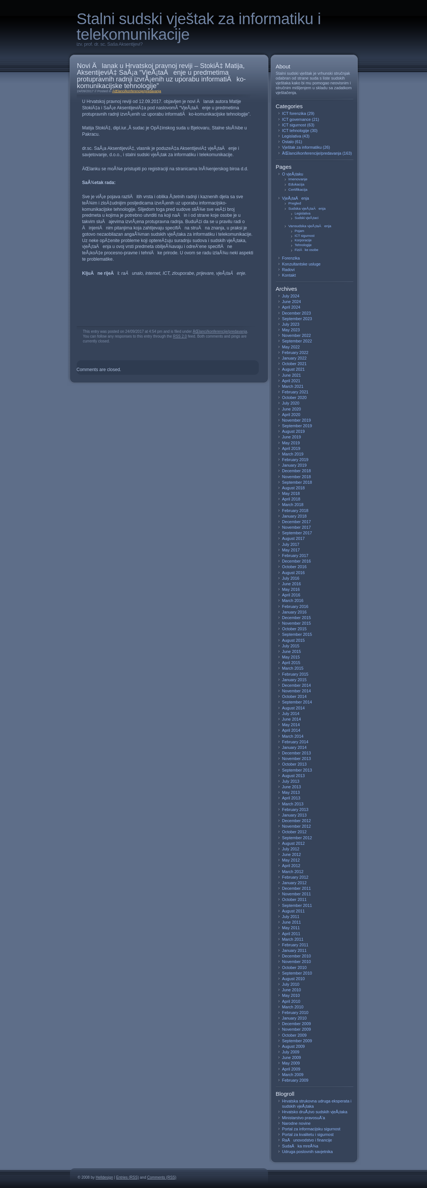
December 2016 (296, 561)
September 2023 (297, 318)
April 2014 (291, 730)
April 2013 (291, 798)
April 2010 (291, 1001)
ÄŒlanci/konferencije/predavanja (136, 91)
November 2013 (296, 758)
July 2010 (291, 984)
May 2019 (291, 443)
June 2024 (291, 301)
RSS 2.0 (180, 336)
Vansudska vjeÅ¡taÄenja (310, 226)
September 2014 (297, 702)
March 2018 (293, 504)
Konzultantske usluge (301, 264)
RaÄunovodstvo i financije (307, 1140)
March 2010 (293, 1007)
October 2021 (294, 363)
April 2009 (291, 1069)
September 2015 (297, 634)
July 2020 (291, 403)
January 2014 (294, 747)
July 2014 (291, 713)
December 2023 (296, 313)
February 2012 (295, 877)
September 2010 (297, 973)
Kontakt (289, 275)
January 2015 (294, 679)
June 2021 (291, 375)
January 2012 (294, 882)
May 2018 (291, 493)
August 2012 (293, 843)
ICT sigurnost (294, 125)
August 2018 (293, 488)
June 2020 (291, 409)
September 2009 (297, 1041)
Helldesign (104, 1177)
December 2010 (296, 956)
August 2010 (293, 978)
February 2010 (295, 1012)
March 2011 (293, 939)
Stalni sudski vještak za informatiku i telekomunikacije (199, 26)
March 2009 (293, 1074)
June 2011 (291, 922)
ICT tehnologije (295, 130)
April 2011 (291, 933)
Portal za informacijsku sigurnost (311, 1129)
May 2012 (291, 860)
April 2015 (291, 662)
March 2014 (293, 736)
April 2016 (291, 595)
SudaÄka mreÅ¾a (300, 1146)
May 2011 (291, 927)
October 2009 (294, 1035)
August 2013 (293, 775)
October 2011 (294, 899)
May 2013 (291, 792)
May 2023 (291, 330)
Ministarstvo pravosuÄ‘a (303, 1117)
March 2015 (293, 668)
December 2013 (296, 753)
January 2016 (294, 612)
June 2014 (291, 719)
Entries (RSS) (127, 1177)
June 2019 (291, 437)
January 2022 (294, 358)
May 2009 (291, 1063)
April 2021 (291, 381)
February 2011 (295, 945)
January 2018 (294, 516)
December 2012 (296, 820)
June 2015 (291, 651)
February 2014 (295, 742)
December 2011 (296, 888)
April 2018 (291, 499)
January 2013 (294, 815)
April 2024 (291, 307)
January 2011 (294, 950)
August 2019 (293, 431)
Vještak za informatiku (302, 147)
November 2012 (296, 826)
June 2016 (291, 584)
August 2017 (293, 538)
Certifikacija (298, 189)
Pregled (295, 203)
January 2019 (294, 465)
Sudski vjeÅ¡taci (307, 218)
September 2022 (297, 341)
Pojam (300, 231)
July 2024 (291, 296)
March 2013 (293, 804)
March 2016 (293, 600)
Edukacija (297, 184)
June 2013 (291, 787)
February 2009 (295, 1080)
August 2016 (293, 572)
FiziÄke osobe (307, 250)
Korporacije (303, 240)
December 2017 (296, 521)
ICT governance (296, 119)
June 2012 (291, 854)
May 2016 (291, 589)
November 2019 (296, 420)
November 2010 (296, 961)
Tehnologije (303, 245)
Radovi (288, 269)
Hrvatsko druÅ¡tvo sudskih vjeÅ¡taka (315, 1112)
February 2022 (295, 352)
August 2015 (293, 640)
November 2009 (296, 1029)
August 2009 (293, 1046)
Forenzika (291, 258)
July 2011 (291, 916)
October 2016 (294, 566)
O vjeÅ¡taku (292, 174)
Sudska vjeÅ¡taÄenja (307, 208)
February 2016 (295, 606)
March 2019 (293, 454)
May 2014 (291, 724)
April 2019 (291, 448)
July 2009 (291, 1052)
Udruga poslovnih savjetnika (307, 1151)
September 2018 (297, 482)
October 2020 (294, 397)
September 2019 (297, 426)
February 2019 (295, 459)
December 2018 (296, 471)
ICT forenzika (294, 113)
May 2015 (291, 657)
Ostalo (288, 141)
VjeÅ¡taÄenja (295, 198)
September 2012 (297, 838)
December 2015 (296, 617)
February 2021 (295, 392)
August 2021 (293, 369)
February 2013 (295, 809)
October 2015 (294, 629)
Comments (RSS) (161, 1177)
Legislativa (291, 136)
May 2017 (291, 550)
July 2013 (291, 781)
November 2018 (296, 476)
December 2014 (296, 685)
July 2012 (291, 849)
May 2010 (291, 995)
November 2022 (296, 335)
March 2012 (293, 871)
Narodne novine (296, 1123)
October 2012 (294, 832)
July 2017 (291, 544)
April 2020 (291, 414)
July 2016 (291, 578)
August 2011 (293, 911)
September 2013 (297, 770)
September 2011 (297, 905)
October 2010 (294, 967)
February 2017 (295, 555)
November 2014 (296, 691)
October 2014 (294, 696)
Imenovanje (298, 179)
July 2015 (291, 646)
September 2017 (297, 533)
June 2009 (291, 1057)
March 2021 (293, 386)
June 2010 (291, 990)
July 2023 (291, 324)
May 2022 (291, 347)
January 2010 (294, 1018)
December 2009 (296, 1023)
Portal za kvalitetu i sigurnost (308, 1134)
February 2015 (295, 674)
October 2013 (294, 764)
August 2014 (293, 708)
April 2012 (291, 865)
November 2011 (296, 894)
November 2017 (296, 527)
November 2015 (296, 623)
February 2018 (295, 510)
